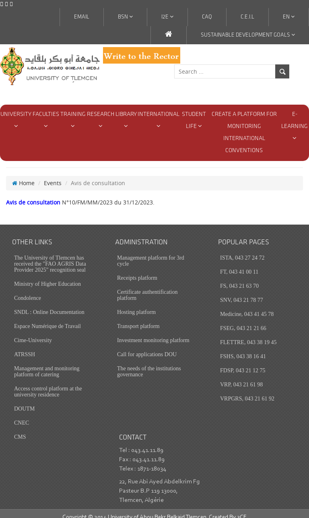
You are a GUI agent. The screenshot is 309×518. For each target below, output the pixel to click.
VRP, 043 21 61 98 (241, 377)
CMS (20, 429)
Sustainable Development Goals (248, 35)
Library (126, 120)
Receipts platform (137, 270)
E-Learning (294, 126)
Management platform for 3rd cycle (150, 253)
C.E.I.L (247, 17)
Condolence (27, 290)
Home (23, 175)
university (15, 120)
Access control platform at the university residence (48, 384)
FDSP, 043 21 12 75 (242, 363)
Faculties (46, 120)
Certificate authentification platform (147, 287)
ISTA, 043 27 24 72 (242, 250)
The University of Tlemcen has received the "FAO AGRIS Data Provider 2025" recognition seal (50, 256)
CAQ (207, 17)
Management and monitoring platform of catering (47, 364)
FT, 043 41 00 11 (239, 264)
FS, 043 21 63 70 (239, 278)
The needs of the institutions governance (149, 364)
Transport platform (138, 319)
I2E (167, 17)
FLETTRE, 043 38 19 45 (248, 335)
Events (53, 175)
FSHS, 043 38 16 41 (243, 349)
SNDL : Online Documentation (49, 304)
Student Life (194, 120)
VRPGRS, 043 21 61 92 (247, 391)
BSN (125, 17)
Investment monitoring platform (153, 333)
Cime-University (33, 333)
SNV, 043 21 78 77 (241, 292)
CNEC (21, 415)
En (289, 17)
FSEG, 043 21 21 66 (243, 321)
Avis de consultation (33, 194)
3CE (242, 510)
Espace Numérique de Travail (47, 319)
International (158, 120)
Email (81, 17)
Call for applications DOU (147, 347)
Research (100, 120)
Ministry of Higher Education (47, 276)
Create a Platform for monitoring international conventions (244, 132)
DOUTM (24, 401)
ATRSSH (24, 347)
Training (73, 120)
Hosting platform (136, 304)
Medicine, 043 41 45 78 (247, 306)
